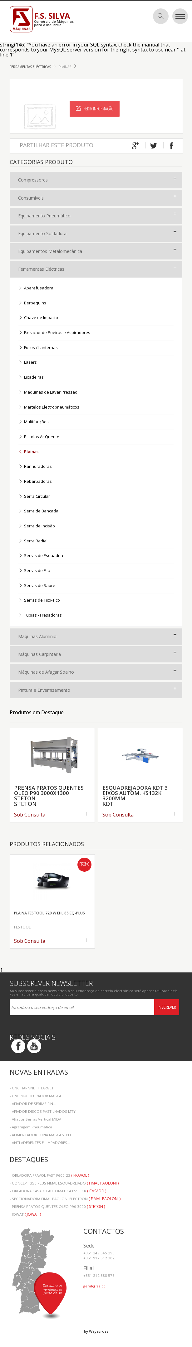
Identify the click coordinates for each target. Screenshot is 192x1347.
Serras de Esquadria (40, 556)
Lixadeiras (31, 377)
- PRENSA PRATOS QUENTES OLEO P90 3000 (57, 1206)
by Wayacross (96, 1331)
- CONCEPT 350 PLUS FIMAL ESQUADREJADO (64, 1183)
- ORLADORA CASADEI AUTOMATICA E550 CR (58, 1191)
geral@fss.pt (94, 1286)
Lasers (27, 362)
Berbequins (32, 303)
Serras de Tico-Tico (39, 600)
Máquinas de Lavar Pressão (47, 392)
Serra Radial (32, 541)
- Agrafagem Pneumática (31, 1127)
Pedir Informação (95, 108)
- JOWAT (25, 1214)
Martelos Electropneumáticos (48, 407)
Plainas (65, 67)
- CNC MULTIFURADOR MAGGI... (37, 1095)
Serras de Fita (34, 571)
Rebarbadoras (35, 481)
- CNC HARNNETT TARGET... (33, 1088)
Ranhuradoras (35, 466)
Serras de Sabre (36, 586)
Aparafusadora (35, 288)
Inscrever (167, 1007)
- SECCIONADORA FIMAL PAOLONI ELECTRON (65, 1198)
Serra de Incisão (36, 526)
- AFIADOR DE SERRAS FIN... (33, 1103)
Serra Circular (34, 496)
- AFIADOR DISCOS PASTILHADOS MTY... (44, 1111)
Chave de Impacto (38, 318)
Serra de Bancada (38, 511)
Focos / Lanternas (38, 348)
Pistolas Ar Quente (38, 437)
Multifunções (33, 422)
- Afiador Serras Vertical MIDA (35, 1119)
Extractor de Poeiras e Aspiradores (54, 333)
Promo (84, 864)
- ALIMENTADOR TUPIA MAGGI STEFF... (42, 1134)
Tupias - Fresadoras (40, 615)
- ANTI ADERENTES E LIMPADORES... (40, 1142)
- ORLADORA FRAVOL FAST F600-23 (49, 1175)
